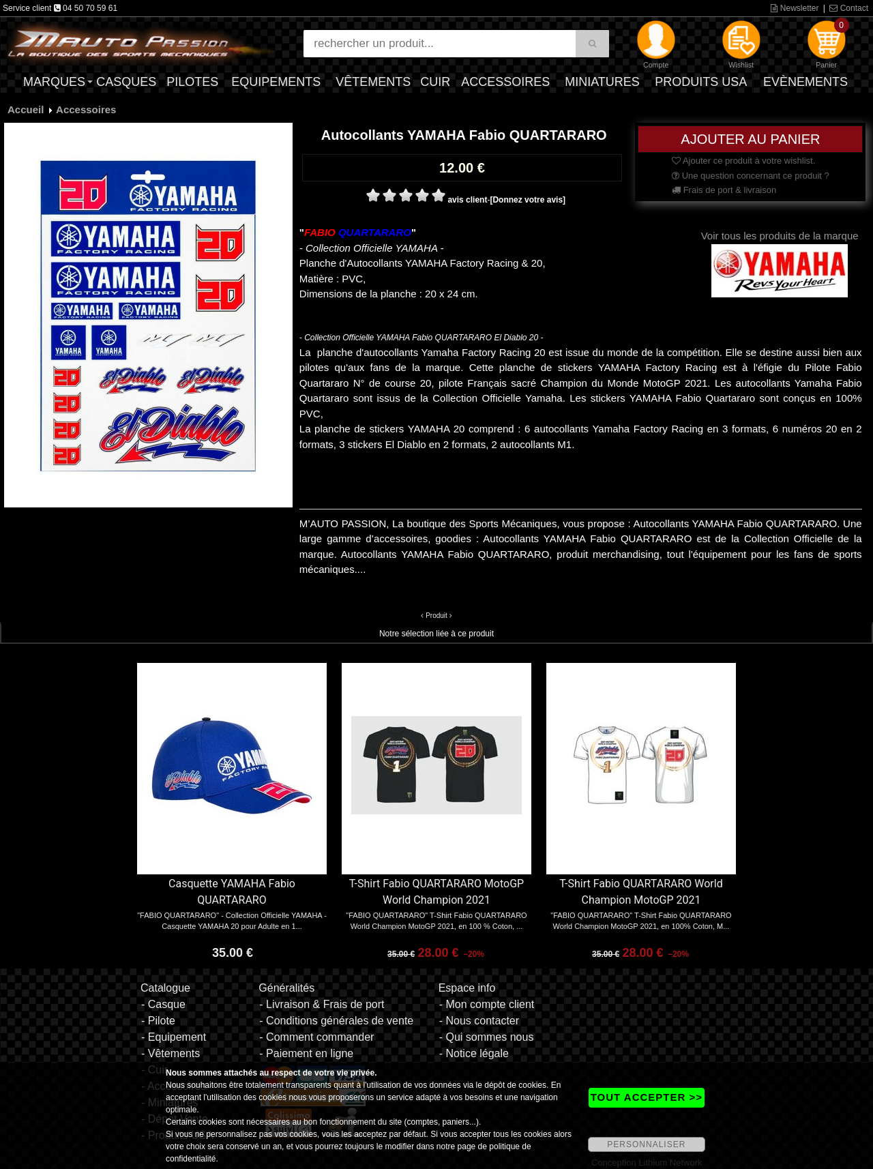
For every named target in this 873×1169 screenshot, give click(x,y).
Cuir (435, 82)
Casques (126, 82)
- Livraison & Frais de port (321, 1004)
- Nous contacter (479, 1020)
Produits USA (701, 82)
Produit (436, 615)
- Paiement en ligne (306, 1053)
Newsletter (794, 8)
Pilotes (192, 82)
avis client (467, 200)
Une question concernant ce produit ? (750, 176)
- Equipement (173, 1037)
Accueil (26, 109)
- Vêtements (170, 1053)
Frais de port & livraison (724, 190)
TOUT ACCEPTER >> (646, 1097)
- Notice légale (474, 1053)
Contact (848, 8)
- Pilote (158, 1020)
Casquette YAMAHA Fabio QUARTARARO (231, 891)
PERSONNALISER (646, 1144)
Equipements (276, 82)
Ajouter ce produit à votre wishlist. (743, 161)
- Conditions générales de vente (336, 1020)
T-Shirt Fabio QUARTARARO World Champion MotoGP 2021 (640, 891)
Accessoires (505, 82)
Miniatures (602, 82)
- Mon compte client (487, 1004)
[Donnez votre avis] (527, 200)
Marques (54, 82)
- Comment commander (316, 1037)
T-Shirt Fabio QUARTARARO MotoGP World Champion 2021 (436, 891)
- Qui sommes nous (486, 1037)
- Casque (163, 1004)
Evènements (805, 82)
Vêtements (373, 82)
